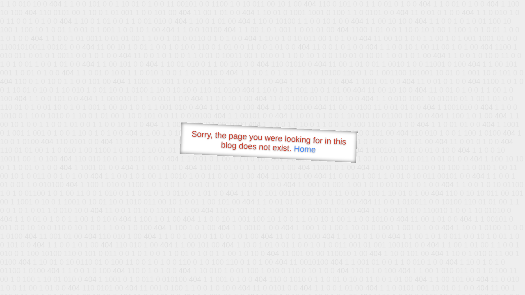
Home (305, 149)
